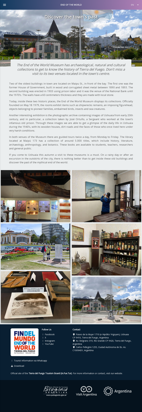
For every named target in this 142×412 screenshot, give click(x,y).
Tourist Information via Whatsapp (29, 360)
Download (17, 365)
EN (135, 5)
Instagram (48, 340)
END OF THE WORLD (71, 4)
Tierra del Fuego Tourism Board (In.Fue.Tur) (50, 373)
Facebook (48, 334)
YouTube (48, 343)
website (118, 373)
